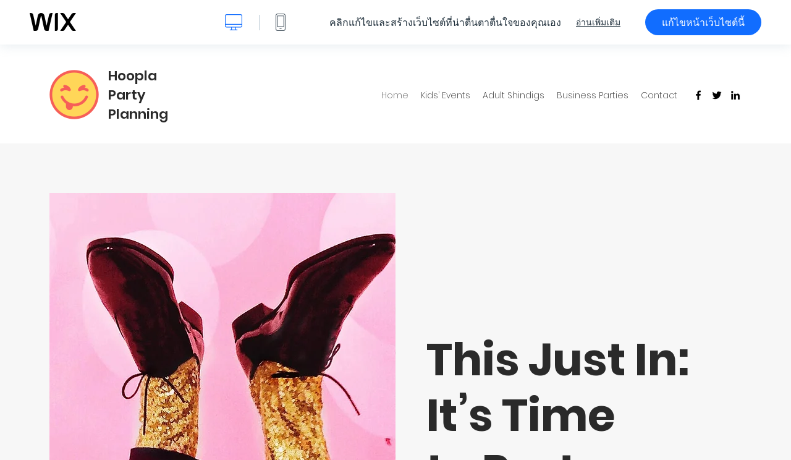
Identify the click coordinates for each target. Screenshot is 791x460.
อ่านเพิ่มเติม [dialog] (598, 22)
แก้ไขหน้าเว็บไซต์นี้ (703, 22)
